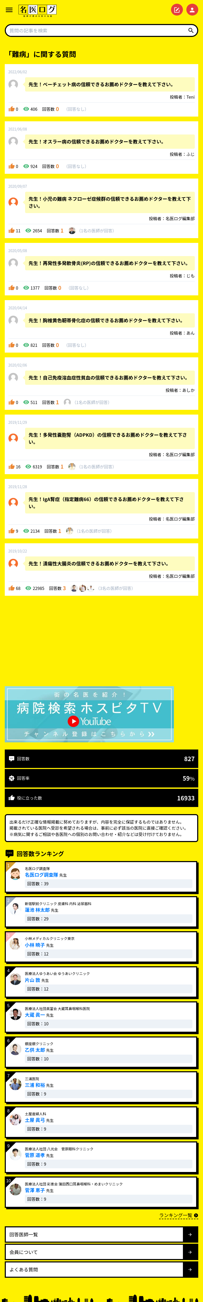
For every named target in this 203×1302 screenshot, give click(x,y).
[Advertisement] (101, 642)
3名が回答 (115, 588)
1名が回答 (96, 231)
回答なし (76, 109)
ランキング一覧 (178, 1215)
